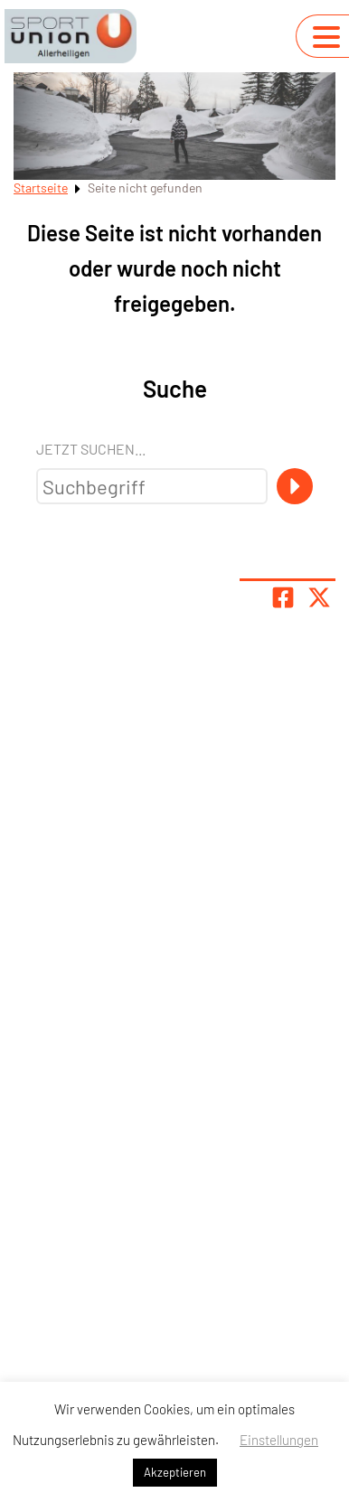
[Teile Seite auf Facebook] (283, 597)
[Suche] (295, 486)
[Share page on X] (319, 597)
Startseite (41, 187)
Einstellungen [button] (279, 1440)
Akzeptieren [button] (175, 1472)
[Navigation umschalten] (326, 37)
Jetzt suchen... (91, 448)
